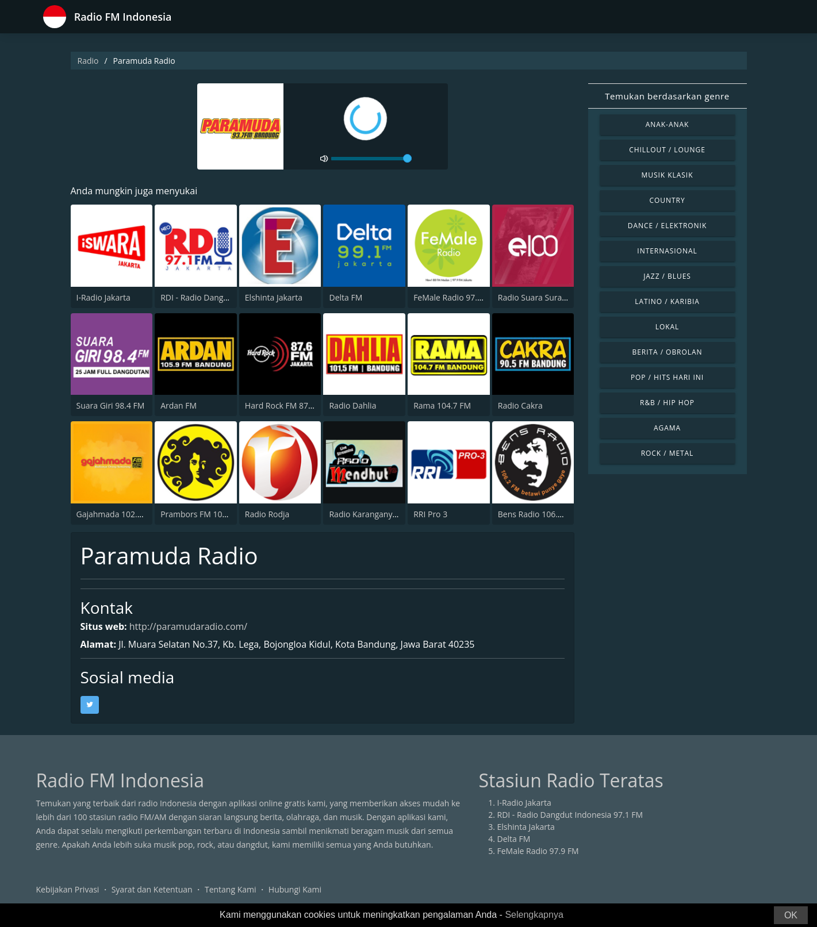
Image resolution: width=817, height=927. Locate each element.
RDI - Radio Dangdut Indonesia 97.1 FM (570, 814)
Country (667, 200)
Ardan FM (178, 405)
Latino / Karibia (667, 301)
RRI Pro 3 (430, 514)
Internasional (667, 251)
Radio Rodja (267, 514)
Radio (88, 60)
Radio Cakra (520, 405)
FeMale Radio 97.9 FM (454, 297)
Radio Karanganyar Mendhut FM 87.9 (398, 514)
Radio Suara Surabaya (539, 297)
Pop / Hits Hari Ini (667, 377)
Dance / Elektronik (667, 225)
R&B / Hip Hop (667, 402)
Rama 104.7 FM (442, 405)
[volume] (371, 158)
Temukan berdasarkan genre (667, 96)
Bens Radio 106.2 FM (537, 514)
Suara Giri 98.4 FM (110, 405)
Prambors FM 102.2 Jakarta (211, 514)
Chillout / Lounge (667, 150)
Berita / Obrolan (667, 352)
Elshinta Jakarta (273, 297)
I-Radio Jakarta (103, 297)
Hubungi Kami (295, 889)
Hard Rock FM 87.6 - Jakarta (296, 405)
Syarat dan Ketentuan (152, 889)
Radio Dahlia (352, 405)
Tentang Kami (230, 889)
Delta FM (345, 297)
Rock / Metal (667, 453)
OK (790, 915)
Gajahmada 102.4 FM (116, 514)
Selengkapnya (534, 915)
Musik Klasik (667, 175)
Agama (667, 428)
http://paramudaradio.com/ (188, 626)
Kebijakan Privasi (67, 889)
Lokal (667, 327)
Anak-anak (667, 124)
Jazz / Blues (667, 276)
